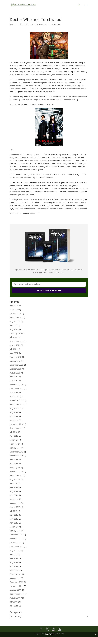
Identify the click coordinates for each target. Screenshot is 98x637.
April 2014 (14, 495)
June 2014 (14, 487)
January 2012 (15, 578)
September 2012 (17, 546)
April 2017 (14, 416)
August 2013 (15, 507)
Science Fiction (51, 24)
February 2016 (16, 444)
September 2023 (17, 317)
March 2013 (15, 527)
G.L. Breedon (17, 24)
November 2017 (16, 400)
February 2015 (16, 467)
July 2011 (13, 602)
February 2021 (16, 357)
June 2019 (14, 376)
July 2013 (13, 511)
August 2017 (15, 408)
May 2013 (14, 519)
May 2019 (14, 380)
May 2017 (14, 412)
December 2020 (16, 365)
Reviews (40, 24)
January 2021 (15, 361)
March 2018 (15, 396)
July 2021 (13, 349)
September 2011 (17, 594)
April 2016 (14, 436)
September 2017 (17, 404)
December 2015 (16, 452)
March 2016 (15, 440)
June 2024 (14, 305)
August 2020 (15, 373)
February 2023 (16, 333)
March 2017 (15, 420)
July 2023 (13, 325)
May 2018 (14, 392)
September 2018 (17, 388)
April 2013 (14, 523)
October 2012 (15, 542)
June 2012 (14, 558)
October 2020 (15, 369)
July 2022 (13, 337)
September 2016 (17, 428)
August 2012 (15, 550)
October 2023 (15, 313)
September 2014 (17, 475)
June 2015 (14, 459)
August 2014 (15, 479)
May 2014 (14, 491)
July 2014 (13, 483)
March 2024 (15, 309)
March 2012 (15, 570)
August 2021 (15, 345)
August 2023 (15, 321)
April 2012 (14, 566)
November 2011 (16, 586)
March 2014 (15, 499)
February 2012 (16, 574)
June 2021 (14, 353)
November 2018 (16, 384)
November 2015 (16, 455)
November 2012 (16, 538)
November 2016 (16, 424)
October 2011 (15, 590)
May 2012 (14, 562)
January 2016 (15, 448)
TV (59, 24)
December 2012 (16, 534)
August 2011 (15, 598)
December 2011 (16, 582)
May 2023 (14, 329)
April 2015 (14, 463)
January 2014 (15, 503)
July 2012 (13, 554)
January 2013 (15, 531)
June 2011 (14, 606)
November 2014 (16, 471)
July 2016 (13, 432)
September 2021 (17, 341)
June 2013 (14, 515)
